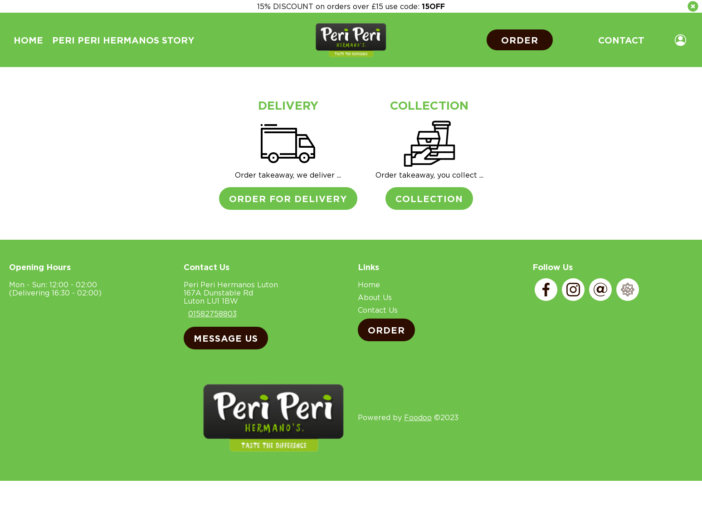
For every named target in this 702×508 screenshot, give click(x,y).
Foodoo (418, 417)
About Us (375, 297)
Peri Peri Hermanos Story (123, 40)
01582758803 (212, 314)
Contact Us (378, 310)
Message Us (226, 338)
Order (519, 40)
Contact (621, 40)
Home (28, 40)
